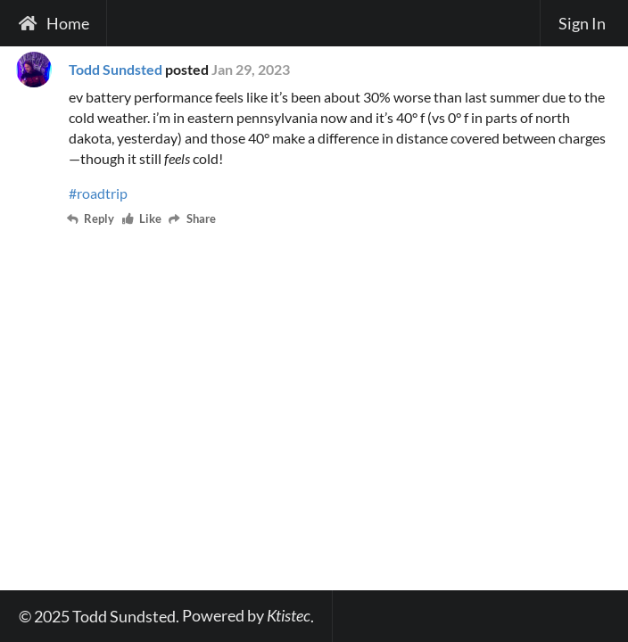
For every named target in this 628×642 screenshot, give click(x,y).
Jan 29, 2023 (250, 69)
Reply (92, 220)
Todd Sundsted (115, 69)
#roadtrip (98, 193)
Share (193, 220)
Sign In (582, 23)
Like (142, 220)
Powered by (246, 615)
